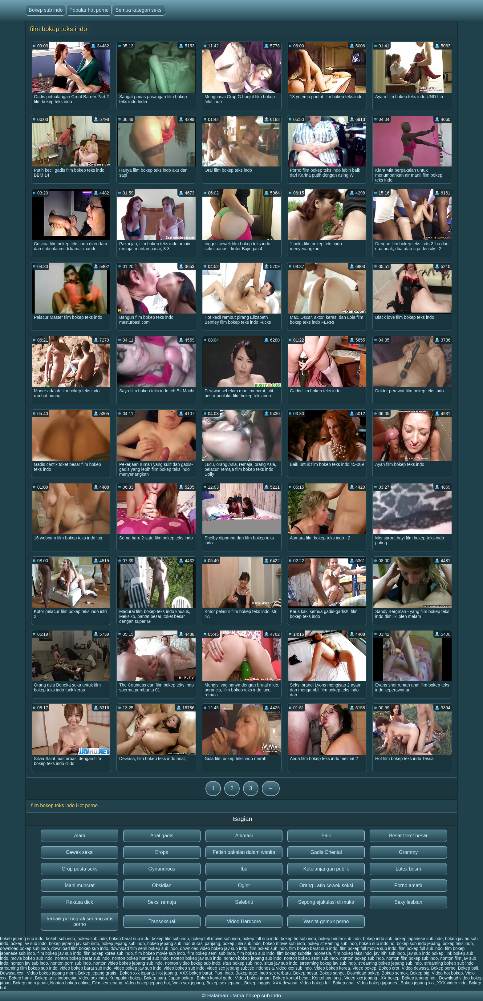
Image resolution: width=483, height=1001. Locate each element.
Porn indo (223, 973)
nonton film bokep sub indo (412, 958)
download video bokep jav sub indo (213, 948)
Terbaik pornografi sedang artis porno (80, 921)
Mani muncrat (80, 885)
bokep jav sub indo (28, 943)
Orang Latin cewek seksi (326, 885)
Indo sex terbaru (275, 973)
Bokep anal (343, 982)
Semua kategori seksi (139, 10)
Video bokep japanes (377, 982)
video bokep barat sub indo (86, 968)
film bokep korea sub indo (108, 953)
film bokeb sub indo (268, 948)
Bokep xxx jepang (137, 973)
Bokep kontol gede (215, 977)
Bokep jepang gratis (97, 973)
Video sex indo (93, 977)
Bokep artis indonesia (55, 977)
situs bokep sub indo (242, 963)
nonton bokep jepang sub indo (253, 958)
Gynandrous (161, 868)
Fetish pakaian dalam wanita (244, 852)
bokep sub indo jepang (418, 943)
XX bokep (390, 977)
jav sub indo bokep (425, 953)
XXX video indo (452, 982)
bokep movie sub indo (284, 943)
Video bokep (364, 968)
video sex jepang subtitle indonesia (240, 968)
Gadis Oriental (326, 852)
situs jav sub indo (280, 963)
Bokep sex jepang (224, 982)
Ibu (244, 868)
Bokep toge (246, 973)
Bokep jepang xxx (417, 982)
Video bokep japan (253, 977)
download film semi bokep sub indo (144, 948)
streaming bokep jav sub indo (328, 963)
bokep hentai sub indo (340, 938)
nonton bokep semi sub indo (311, 958)
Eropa (161, 852)
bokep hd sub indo (298, 938)
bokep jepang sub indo (123, 943)
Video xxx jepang (361, 977)
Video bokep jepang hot (147, 982)
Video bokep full (315, 982)
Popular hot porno (88, 10)
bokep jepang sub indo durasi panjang (183, 943)
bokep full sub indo (260, 938)
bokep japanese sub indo (419, 938)
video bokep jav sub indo (137, 968)
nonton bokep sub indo (362, 958)
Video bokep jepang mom (51, 973)
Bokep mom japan (30, 982)
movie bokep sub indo (31, 958)
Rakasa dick (79, 902)
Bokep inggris (257, 982)
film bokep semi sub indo (211, 953)
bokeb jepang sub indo (21, 938)
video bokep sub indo (184, 968)
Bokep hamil (21, 977)
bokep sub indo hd (376, 943)
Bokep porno (443, 968)
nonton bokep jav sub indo (196, 958)
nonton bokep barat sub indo (82, 958)
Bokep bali (468, 968)
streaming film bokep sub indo (28, 968)
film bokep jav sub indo (59, 953)
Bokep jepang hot (419, 977)
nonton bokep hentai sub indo (140, 958)
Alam (79, 835)
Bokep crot (389, 968)
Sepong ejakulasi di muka (326, 902)
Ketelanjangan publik (326, 868)
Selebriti (244, 902)
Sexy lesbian (408, 902)
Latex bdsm (408, 868)
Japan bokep (181, 977)
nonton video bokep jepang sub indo (128, 963)
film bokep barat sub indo (313, 948)
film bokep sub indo (255, 953)
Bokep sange (332, 973)
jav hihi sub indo (389, 953)
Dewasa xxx (12, 973)
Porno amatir (408, 885)
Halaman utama (225, 996)
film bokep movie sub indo (160, 953)
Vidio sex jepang (188, 982)
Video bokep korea (332, 968)
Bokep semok (395, 973)
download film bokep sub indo (79, 948)
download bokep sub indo (24, 948)
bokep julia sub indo (241, 943)
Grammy (408, 852)
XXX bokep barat (196, 973)
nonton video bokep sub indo (192, 963)
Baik (326, 835)
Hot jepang (166, 973)
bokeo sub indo (92, 938)
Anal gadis (161, 835)
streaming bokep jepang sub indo (390, 963)
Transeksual (161, 921)
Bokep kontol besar (291, 977)
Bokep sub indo (46, 10)
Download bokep (363, 973)
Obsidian (162, 885)
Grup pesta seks (80, 868)
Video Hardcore (244, 921)
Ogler (244, 885)
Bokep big (419, 973)
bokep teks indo (458, 943)
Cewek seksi (79, 852)
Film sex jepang (107, 982)
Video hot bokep (447, 973)
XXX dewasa (285, 982)
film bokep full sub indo (420, 948)
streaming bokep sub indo (448, 963)
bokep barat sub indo (129, 938)
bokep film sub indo (170, 938)
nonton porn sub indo (70, 963)
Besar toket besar (408, 835)
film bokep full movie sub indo (368, 948)
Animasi (244, 835)
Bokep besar (305, 973)
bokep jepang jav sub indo (74, 943)
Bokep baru (155, 977)
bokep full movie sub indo (215, 938)
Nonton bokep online (70, 982)
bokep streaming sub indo (332, 943)
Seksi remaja (162, 902)
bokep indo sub (377, 938)
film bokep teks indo (353, 953)
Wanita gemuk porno (326, 921)
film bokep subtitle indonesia (304, 953)
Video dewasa (415, 968)
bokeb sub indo (60, 938)
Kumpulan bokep (125, 977)
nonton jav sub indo (29, 963)
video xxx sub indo (294, 968)
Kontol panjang (327, 977)
